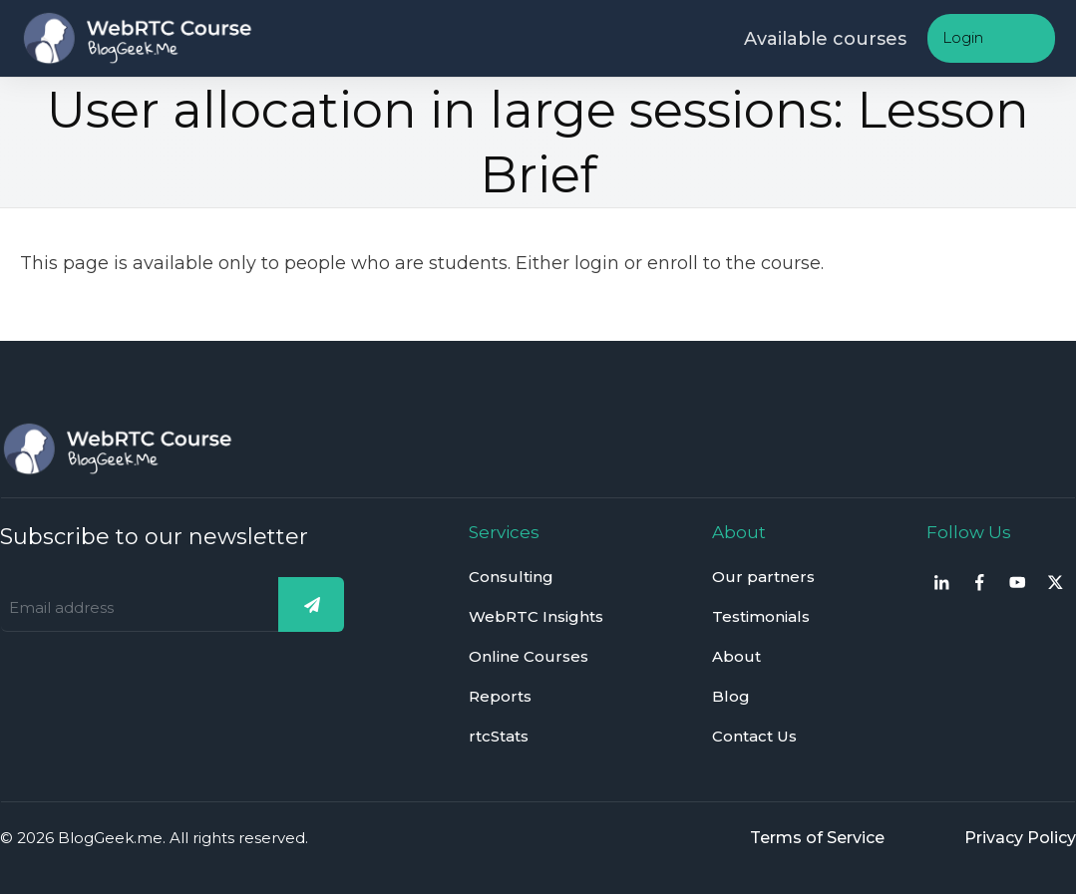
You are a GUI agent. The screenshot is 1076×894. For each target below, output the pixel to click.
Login (962, 37)
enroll (672, 263)
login (596, 263)
